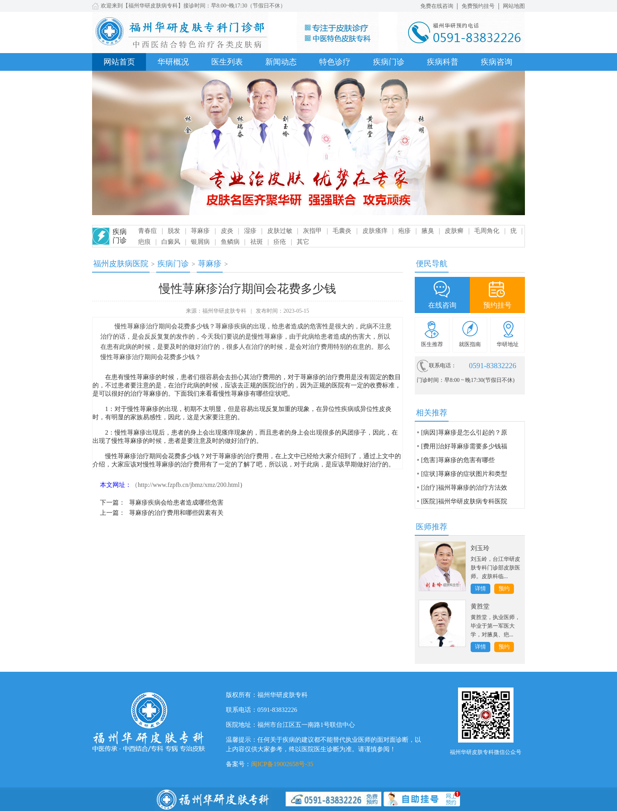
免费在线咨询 (436, 6)
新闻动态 (281, 61)
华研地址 (508, 344)
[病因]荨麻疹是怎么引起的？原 (464, 432)
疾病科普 (442, 61)
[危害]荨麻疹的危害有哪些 (458, 460)
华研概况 (173, 61)
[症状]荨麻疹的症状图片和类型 (464, 473)
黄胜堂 (480, 606)
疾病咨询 (496, 61)
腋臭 (427, 230)
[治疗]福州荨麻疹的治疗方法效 (464, 487)
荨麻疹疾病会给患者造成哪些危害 (176, 502)
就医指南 (470, 344)
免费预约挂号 (478, 6)
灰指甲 (312, 230)
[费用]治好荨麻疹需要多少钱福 (464, 446)
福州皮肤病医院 (120, 263)
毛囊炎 (342, 230)
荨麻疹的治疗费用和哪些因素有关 (176, 512)
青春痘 (147, 230)
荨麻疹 (200, 230)
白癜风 (170, 241)
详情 (480, 589)
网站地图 (514, 6)
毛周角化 (486, 230)
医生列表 (227, 61)
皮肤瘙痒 (375, 230)
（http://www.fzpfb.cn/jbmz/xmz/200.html (185, 484)
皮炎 (227, 230)
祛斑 (256, 241)
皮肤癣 (454, 230)
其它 (303, 241)
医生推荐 (432, 344)
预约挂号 (497, 305)
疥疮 (279, 241)
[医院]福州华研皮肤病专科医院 (464, 501)
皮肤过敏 (279, 230)
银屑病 (200, 241)
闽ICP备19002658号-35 (282, 764)
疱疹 (404, 230)
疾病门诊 (389, 61)
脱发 (174, 230)
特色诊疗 (335, 61)
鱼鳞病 (230, 241)
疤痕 (144, 241)
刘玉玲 (480, 548)
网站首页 (119, 61)
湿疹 (250, 230)
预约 (504, 589)
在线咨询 (442, 305)
